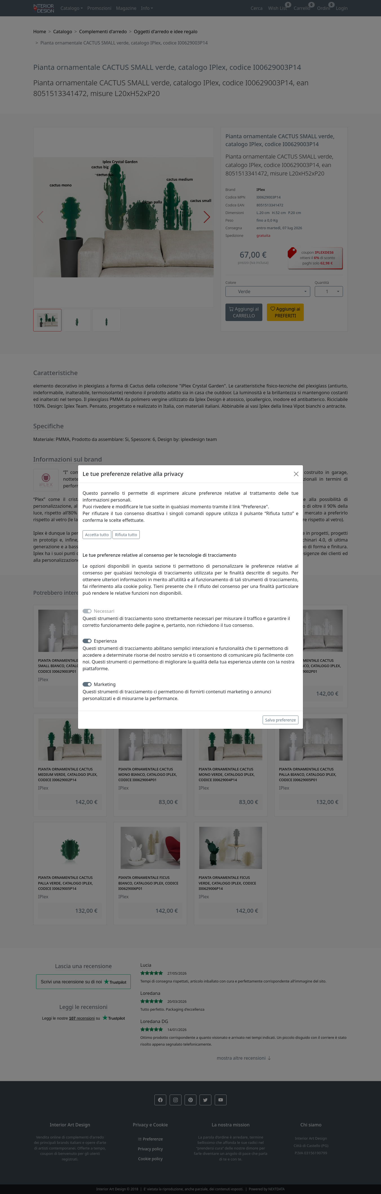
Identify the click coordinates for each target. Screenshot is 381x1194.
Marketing (105, 684)
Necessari (104, 611)
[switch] (87, 641)
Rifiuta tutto (126, 534)
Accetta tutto (97, 534)
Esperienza (105, 641)
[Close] (296, 473)
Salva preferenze (280, 720)
